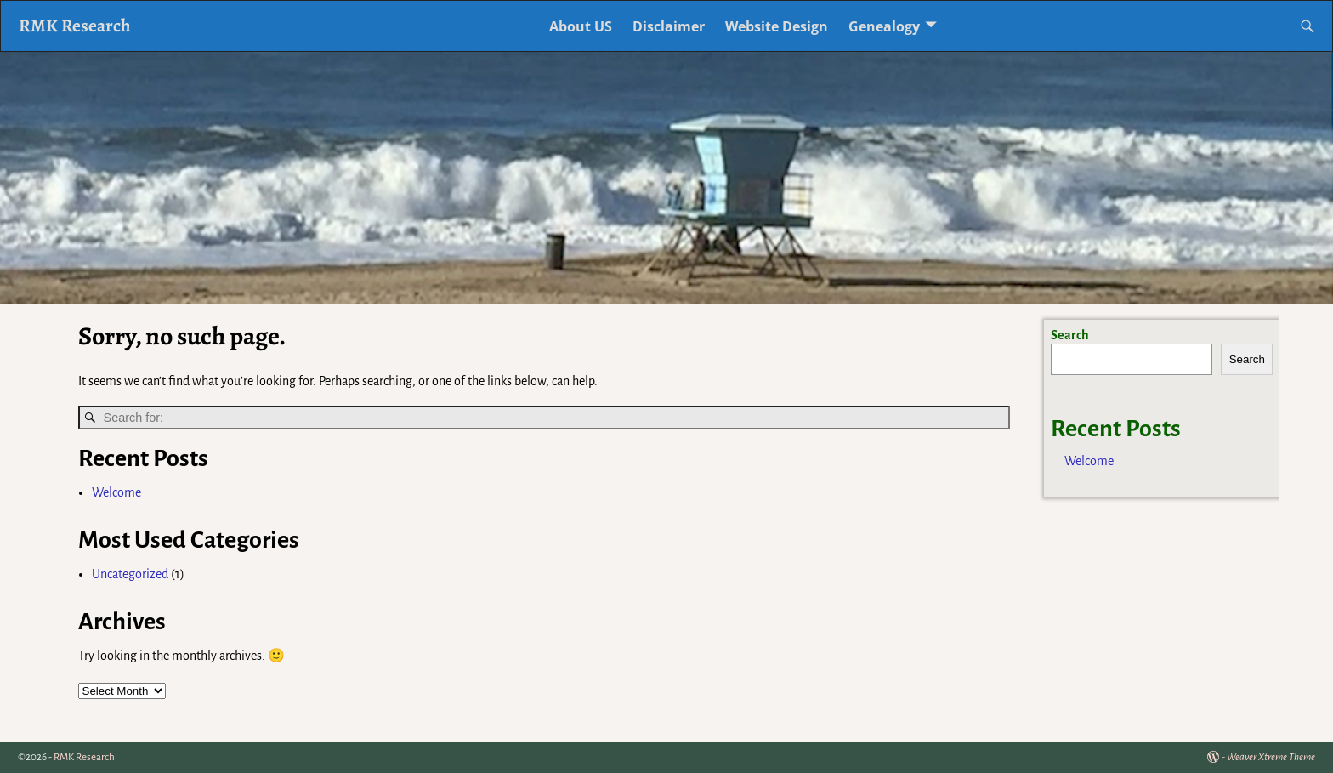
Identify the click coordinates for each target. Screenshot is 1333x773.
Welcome (116, 492)
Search (1070, 335)
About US (580, 26)
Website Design (776, 26)
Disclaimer (668, 26)
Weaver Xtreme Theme (1271, 757)
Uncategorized (130, 574)
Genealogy (884, 26)
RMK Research (75, 25)
